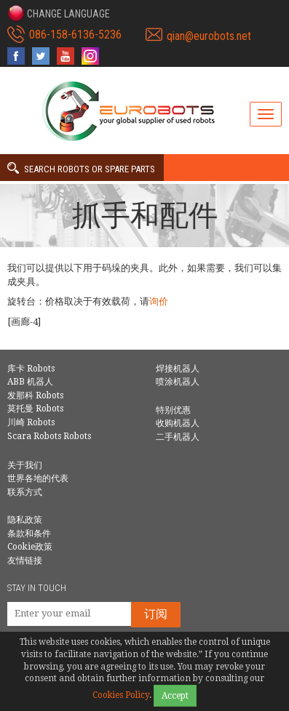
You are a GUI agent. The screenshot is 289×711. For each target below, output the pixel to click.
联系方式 (24, 492)
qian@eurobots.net (209, 36)
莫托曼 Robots (35, 408)
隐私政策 (24, 520)
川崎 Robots (31, 422)
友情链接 (24, 560)
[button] (58, 13)
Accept (175, 696)
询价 (158, 301)
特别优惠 (173, 410)
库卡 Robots (31, 368)
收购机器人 (177, 423)
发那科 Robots (35, 395)
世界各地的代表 (37, 478)
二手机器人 (177, 437)
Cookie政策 (29, 547)
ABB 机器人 (30, 382)
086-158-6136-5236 (75, 34)
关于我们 (24, 465)
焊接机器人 (177, 368)
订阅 (155, 614)
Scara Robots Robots (49, 436)
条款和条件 (29, 534)
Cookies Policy (120, 695)
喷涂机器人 (177, 382)
